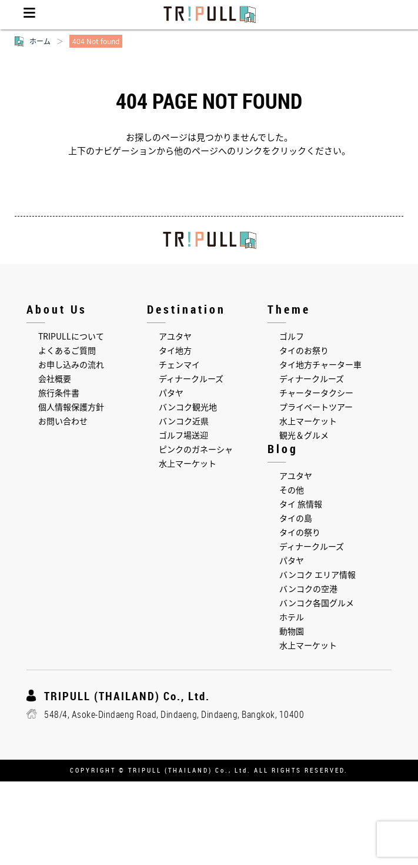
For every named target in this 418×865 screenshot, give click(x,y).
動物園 (291, 631)
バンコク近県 (184, 421)
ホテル (291, 617)
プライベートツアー (316, 406)
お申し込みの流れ (71, 364)
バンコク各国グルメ (316, 602)
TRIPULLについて (71, 336)
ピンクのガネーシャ (196, 449)
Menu (29, 14)
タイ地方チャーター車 (320, 364)
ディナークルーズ (191, 378)
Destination (186, 309)
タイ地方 (175, 350)
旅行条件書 (58, 392)
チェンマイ (179, 364)
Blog (282, 449)
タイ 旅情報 (300, 504)
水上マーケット (187, 463)
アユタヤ (175, 336)
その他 (291, 489)
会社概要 (54, 378)
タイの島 (295, 518)
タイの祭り (299, 532)
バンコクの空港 (308, 588)
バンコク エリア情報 (317, 574)
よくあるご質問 (67, 350)
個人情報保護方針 (71, 406)
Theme (288, 309)
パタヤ (171, 392)
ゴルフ (291, 336)
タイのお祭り (304, 350)
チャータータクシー (316, 392)
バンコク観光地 (188, 406)
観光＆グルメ (304, 435)
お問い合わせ (63, 421)
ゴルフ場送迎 (183, 435)
